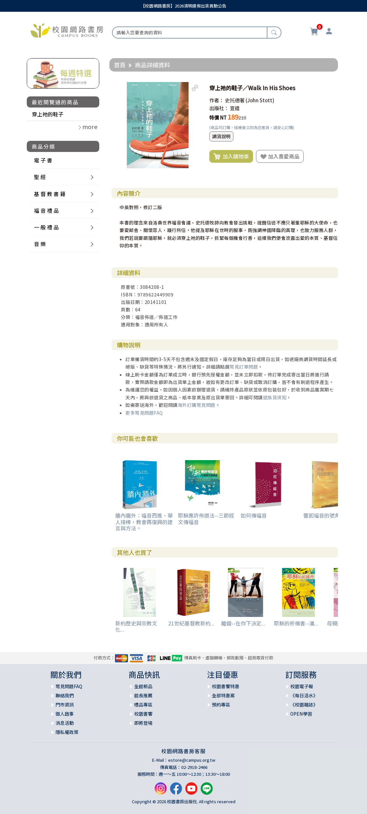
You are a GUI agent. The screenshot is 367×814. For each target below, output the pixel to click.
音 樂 (40, 244)
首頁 (120, 64)
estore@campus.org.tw (191, 760)
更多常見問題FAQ (144, 412)
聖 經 (40, 177)
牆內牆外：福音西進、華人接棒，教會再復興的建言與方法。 (144, 521)
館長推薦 (143, 695)
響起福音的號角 (321, 515)
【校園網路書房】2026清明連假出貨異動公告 (183, 6)
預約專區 (221, 704)
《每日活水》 (304, 695)
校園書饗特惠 (225, 686)
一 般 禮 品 (46, 227)
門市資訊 (65, 704)
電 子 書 (43, 160)
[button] (195, 88)
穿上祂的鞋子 (47, 114)
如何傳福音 (254, 515)
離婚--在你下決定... (243, 623)
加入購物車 (231, 156)
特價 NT (218, 117)
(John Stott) (260, 100)
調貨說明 (221, 136)
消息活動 (65, 723)
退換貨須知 (275, 397)
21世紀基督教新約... (191, 623)
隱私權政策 (67, 732)
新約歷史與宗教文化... (136, 626)
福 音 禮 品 (46, 210)
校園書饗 (143, 713)
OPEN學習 (301, 713)
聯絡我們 (65, 695)
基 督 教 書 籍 (49, 194)
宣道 (235, 108)
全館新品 (143, 686)
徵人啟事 (65, 713)
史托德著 (235, 100)
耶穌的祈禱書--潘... (296, 623)
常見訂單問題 (244, 366)
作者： (216, 100)
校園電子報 (301, 686)
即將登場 (143, 723)
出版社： (219, 108)
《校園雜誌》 (304, 704)
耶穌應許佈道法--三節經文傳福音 (206, 518)
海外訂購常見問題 (196, 405)
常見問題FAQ (69, 686)
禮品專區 (143, 704)
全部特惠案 (223, 695)
